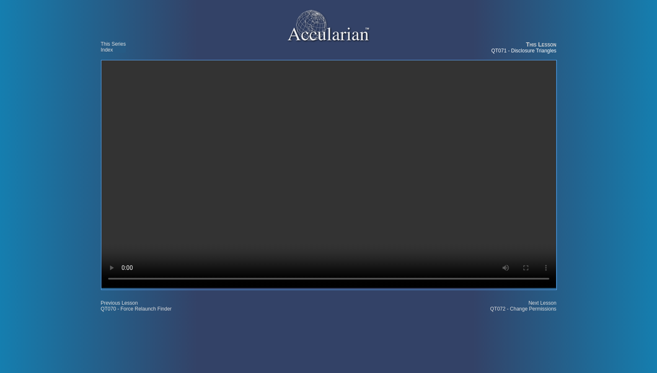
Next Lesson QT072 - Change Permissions (523, 306)
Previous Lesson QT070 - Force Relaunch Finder (136, 306)
